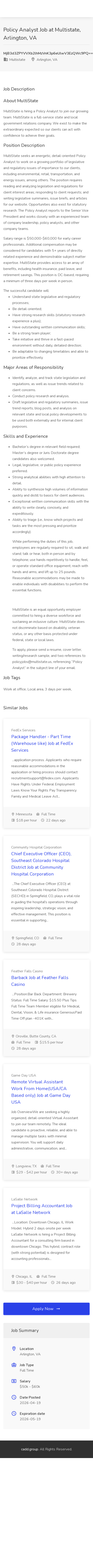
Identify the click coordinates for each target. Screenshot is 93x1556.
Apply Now (46, 1308)
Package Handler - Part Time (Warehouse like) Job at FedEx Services (42, 743)
